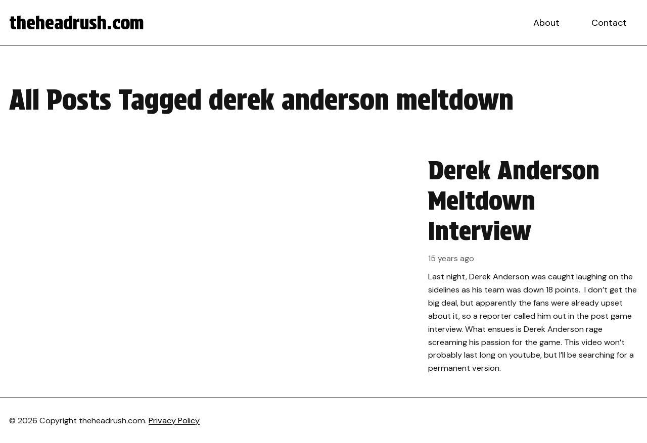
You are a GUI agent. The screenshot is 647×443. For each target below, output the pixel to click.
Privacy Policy (174, 420)
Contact (609, 23)
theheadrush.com (76, 23)
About (546, 23)
